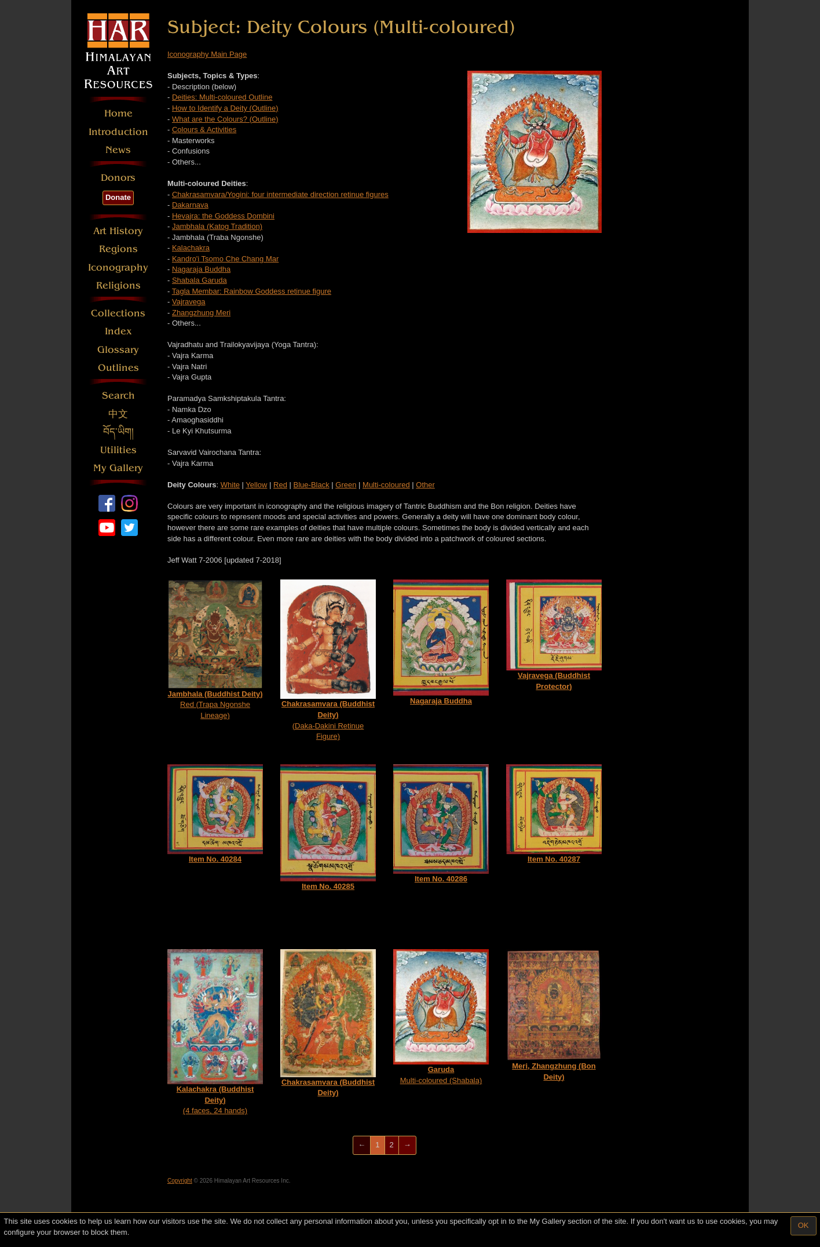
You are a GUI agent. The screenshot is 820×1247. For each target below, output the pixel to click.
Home (118, 113)
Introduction (118, 131)
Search (118, 395)
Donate (118, 197)
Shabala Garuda (199, 280)
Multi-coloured (386, 484)
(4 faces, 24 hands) (215, 1032)
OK (803, 1225)
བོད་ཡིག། (118, 431)
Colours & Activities (204, 129)
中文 (118, 414)
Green (345, 484)
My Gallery (118, 467)
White (230, 484)
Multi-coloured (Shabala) (441, 1017)
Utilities (118, 449)
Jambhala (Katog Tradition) (217, 226)
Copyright (179, 1180)
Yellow (256, 484)
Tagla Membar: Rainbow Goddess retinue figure (251, 291)
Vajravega (189, 301)
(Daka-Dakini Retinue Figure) (328, 660)
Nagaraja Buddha (201, 269)
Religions (118, 285)
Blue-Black (312, 484)
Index (118, 331)
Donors (118, 177)
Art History (118, 230)
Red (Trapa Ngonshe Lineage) (215, 649)
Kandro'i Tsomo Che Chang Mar (225, 258)
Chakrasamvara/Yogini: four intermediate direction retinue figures (280, 194)
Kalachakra (191, 247)
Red (280, 484)
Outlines (118, 367)
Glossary (118, 349)
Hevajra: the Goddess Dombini (223, 216)
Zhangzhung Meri (201, 312)
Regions (118, 248)
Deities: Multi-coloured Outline (222, 97)
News (118, 149)
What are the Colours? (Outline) (225, 119)
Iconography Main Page (207, 54)
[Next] (407, 1145)
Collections (118, 313)
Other (425, 484)
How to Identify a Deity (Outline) (225, 108)
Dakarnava (190, 204)
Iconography (118, 267)
